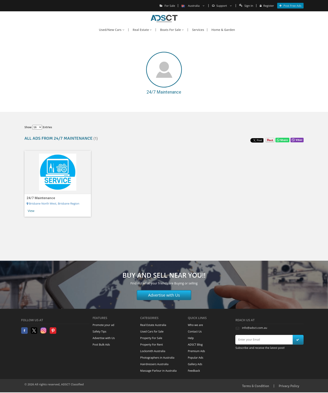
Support (222, 6)
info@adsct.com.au (254, 328)
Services (198, 30)
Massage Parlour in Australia (158, 371)
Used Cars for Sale (152, 331)
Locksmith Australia (152, 351)
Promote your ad (103, 325)
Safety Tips (99, 331)
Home (164, 18)
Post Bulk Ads (101, 344)
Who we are (195, 325)
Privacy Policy (289, 386)
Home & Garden (223, 30)
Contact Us (195, 331)
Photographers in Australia (157, 357)
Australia (192, 6)
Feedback (194, 371)
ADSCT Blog (195, 344)
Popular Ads (195, 357)
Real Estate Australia (153, 325)
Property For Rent (151, 344)
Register (267, 6)
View (31, 211)
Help (191, 338)
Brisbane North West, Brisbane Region (53, 203)
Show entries (38, 127)
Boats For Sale (172, 30)
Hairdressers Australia (154, 364)
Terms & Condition (255, 386)
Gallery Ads (195, 364)
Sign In (246, 6)
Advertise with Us (164, 295)
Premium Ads (196, 351)
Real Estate (142, 30)
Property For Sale (151, 338)
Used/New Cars (111, 30)
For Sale (167, 6)
